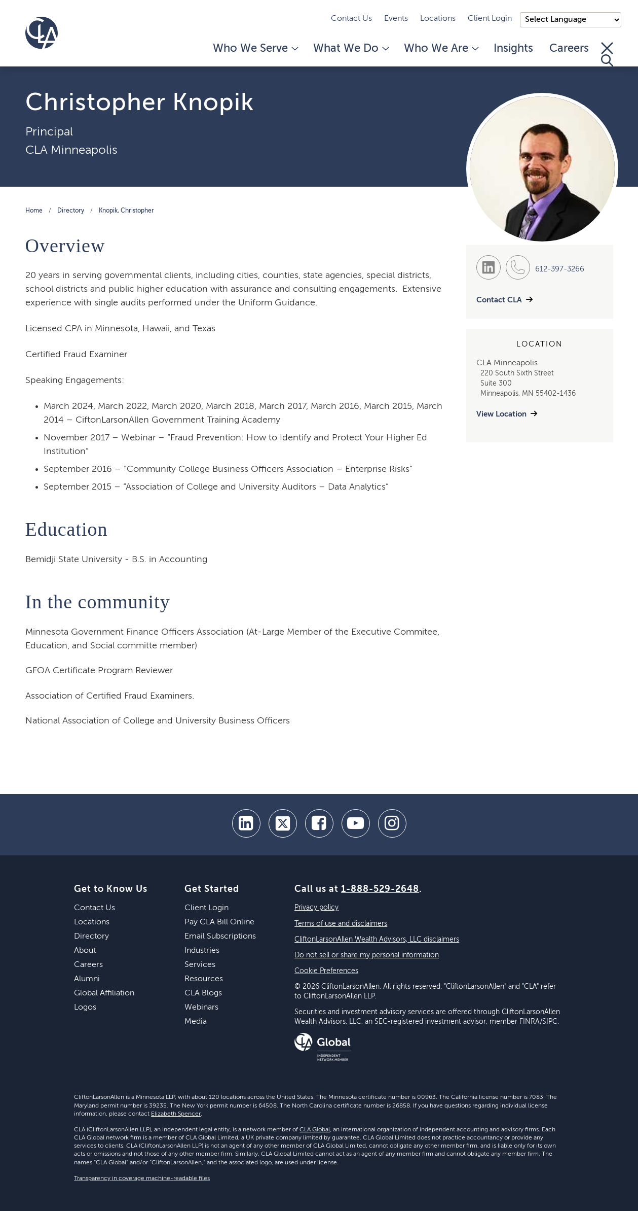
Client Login (490, 19)
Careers (569, 48)
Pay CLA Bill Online (219, 922)
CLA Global (314, 1130)
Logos (85, 1008)
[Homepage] (41, 33)
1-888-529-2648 (380, 889)
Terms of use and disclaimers (340, 923)
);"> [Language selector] (570, 19)
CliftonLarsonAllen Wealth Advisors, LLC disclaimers (376, 939)
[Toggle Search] (607, 54)
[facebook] (319, 823)
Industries (201, 951)
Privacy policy (316, 907)
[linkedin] (246, 823)
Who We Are (440, 48)
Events (396, 19)
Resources (203, 979)
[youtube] (356, 823)
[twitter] (283, 823)
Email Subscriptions (220, 936)
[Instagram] (392, 823)
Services (199, 965)
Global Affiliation (104, 993)
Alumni (87, 979)
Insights (513, 48)
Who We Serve (255, 48)
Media (195, 1022)
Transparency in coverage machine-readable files (142, 1178)
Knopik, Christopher (126, 211)
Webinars (201, 1008)
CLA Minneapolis (71, 150)
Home (34, 211)
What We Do (350, 48)
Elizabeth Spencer (176, 1114)
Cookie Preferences (326, 971)
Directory (70, 211)
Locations (438, 19)
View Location (501, 414)
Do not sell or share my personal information (366, 955)
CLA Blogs (203, 993)
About (85, 951)
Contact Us (351, 19)
